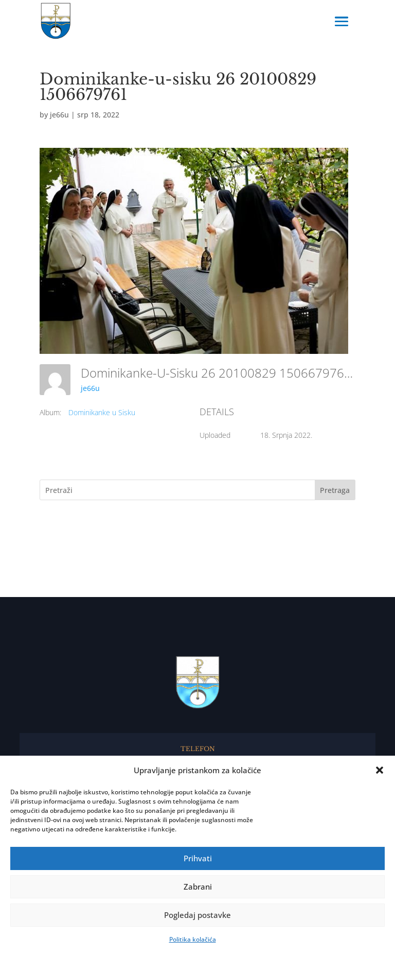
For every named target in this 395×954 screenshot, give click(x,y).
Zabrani (198, 886)
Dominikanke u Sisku (101, 412)
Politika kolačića (192, 939)
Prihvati (198, 858)
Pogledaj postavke (197, 915)
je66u (59, 115)
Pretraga (335, 490)
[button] (379, 770)
